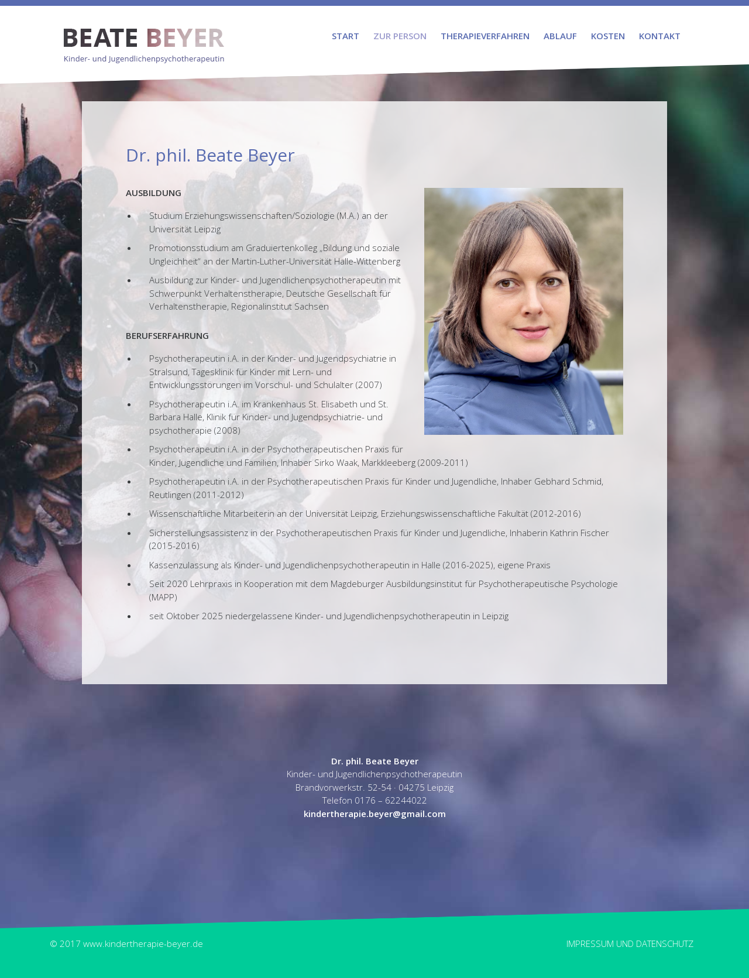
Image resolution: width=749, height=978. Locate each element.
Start (345, 36)
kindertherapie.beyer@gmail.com (375, 813)
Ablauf (560, 36)
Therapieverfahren (485, 36)
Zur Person (400, 36)
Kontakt (660, 36)
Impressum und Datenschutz (629, 943)
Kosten (608, 36)
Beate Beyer (144, 35)
